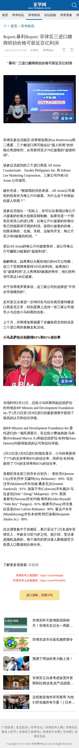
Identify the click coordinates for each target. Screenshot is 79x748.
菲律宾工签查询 (29, 731)
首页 (5, 15)
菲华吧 (67, 731)
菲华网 (35, 743)
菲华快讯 (34, 15)
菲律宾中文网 (51, 731)
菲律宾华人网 (54, 727)
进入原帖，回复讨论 (39, 595)
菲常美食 (66, 15)
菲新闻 (33, 565)
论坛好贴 (50, 15)
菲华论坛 (18, 15)
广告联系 (7, 727)
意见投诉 (22, 727)
